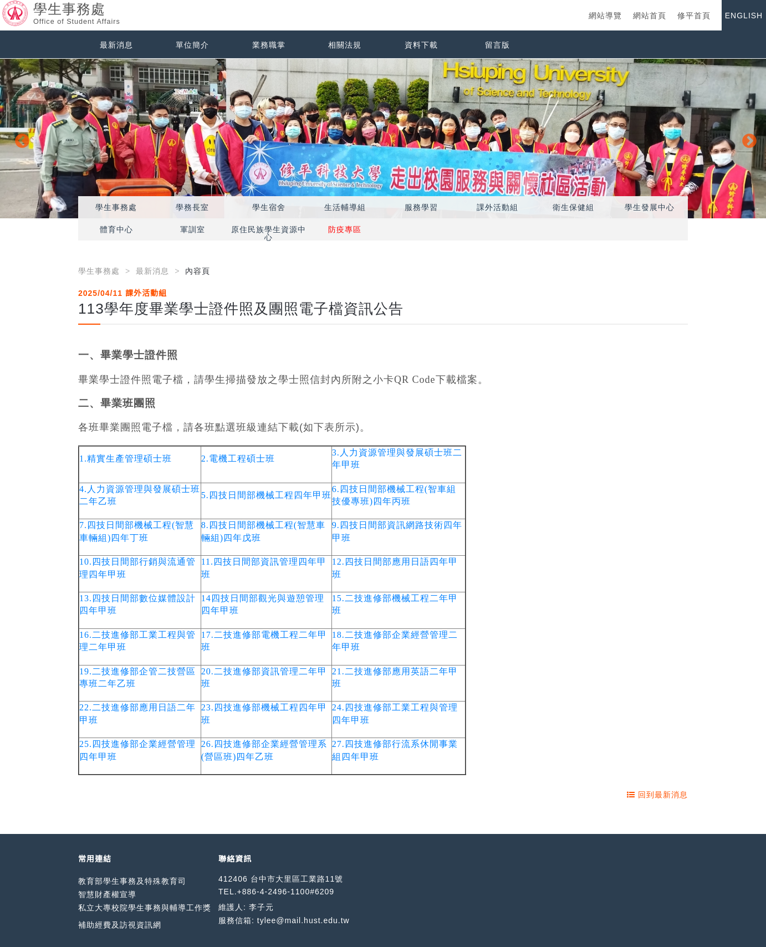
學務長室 (192, 207)
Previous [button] (19, 138)
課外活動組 (497, 207)
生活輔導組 (345, 207)
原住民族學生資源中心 (268, 233)
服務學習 (421, 207)
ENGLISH (744, 15)
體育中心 (116, 229)
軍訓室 (192, 229)
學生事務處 (116, 207)
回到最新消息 (657, 794)
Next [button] (746, 138)
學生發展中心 (650, 207)
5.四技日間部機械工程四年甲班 (266, 495)
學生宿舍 (268, 207)
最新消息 (116, 44)
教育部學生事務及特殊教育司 (132, 881)
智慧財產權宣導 (107, 894)
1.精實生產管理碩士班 (125, 458)
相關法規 (344, 44)
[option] (383, 138)
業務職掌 (268, 44)
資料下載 (421, 44)
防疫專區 (344, 229)
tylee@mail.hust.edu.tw (303, 920)
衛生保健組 (573, 207)
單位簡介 (192, 44)
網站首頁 (649, 15)
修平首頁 (694, 15)
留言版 (497, 44)
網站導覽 (605, 15)
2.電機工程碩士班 (238, 458)
